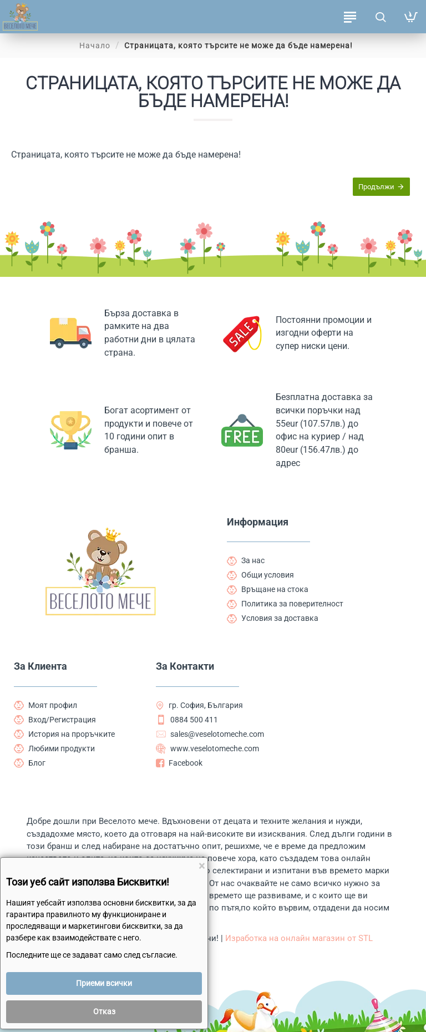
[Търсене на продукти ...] (380, 16)
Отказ (104, 1011)
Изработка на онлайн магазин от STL (300, 937)
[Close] (202, 866)
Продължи (376, 187)
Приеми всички (104, 983)
